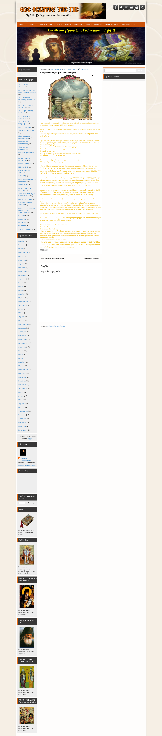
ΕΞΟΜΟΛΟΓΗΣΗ (23, 167)
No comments (84, 69)
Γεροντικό (43, 24)
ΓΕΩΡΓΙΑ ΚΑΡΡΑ (56, 69)
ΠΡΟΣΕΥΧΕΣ (22, 219)
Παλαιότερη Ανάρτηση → (92, 258)
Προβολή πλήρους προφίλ (27, 465)
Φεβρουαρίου (23, 252)
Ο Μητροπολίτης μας (127, 24)
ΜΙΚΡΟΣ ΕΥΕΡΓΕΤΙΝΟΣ (25, 199)
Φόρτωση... (22, 74)
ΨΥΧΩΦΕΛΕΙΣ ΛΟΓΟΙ (70, 69)
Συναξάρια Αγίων (55, 24)
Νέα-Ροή (33, 24)
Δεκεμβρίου (22, 332)
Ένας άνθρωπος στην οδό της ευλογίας (58, 72)
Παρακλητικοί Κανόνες (94, 24)
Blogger (29, 438)
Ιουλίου (20, 283)
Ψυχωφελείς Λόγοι (111, 24)
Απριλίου (21, 241)
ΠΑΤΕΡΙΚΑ (21, 215)
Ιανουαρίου (22, 245)
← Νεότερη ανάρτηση (46, 258)
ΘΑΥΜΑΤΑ (21, 176)
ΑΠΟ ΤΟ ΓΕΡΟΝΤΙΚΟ (24, 127)
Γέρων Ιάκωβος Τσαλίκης (26, 152)
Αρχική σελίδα (59, 258)
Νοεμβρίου (22, 335)
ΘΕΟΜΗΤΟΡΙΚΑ (23, 185)
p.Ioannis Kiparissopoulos (26, 459)
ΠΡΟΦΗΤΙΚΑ (22, 222)
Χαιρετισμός (23, 24)
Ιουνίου (20, 286)
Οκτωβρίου (22, 271)
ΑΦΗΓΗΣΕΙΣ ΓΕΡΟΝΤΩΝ (26, 130)
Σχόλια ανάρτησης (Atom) (56, 326)
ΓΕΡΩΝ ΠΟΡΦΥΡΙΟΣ (24, 163)
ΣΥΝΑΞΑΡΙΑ (22, 226)
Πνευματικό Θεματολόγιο (73, 24)
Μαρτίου (21, 256)
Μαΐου (20, 248)
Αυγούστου (22, 260)
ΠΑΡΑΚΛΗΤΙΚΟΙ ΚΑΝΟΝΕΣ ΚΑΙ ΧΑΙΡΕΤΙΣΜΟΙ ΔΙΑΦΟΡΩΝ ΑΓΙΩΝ (26, 210)
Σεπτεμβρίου (22, 275)
